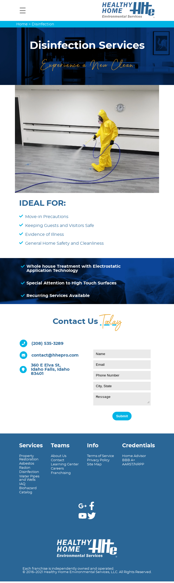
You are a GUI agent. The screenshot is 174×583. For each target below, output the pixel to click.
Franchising (61, 474)
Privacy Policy (98, 462)
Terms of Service (100, 457)
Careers (57, 470)
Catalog (25, 494)
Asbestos (26, 465)
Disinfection (29, 473)
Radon (24, 469)
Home (22, 24)
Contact (57, 462)
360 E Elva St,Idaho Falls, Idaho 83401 (50, 369)
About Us (58, 457)
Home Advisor (134, 457)
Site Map (94, 466)
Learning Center (65, 466)
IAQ (22, 485)
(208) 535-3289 (47, 343)
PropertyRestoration (29, 459)
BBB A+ (128, 462)
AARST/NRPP (133, 466)
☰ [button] (22, 11)
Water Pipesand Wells (29, 479)
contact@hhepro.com (55, 355)
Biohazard (28, 489)
